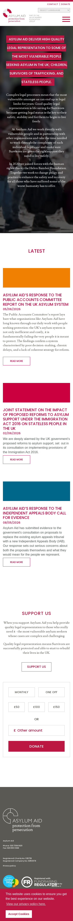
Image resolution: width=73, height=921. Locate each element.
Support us (36, 577)
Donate (65, 4)
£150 (56, 707)
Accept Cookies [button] (18, 914)
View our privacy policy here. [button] (26, 904)
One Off (51, 692)
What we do (36, 572)
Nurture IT (56, 886)
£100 (36, 707)
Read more (16, 361)
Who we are (36, 567)
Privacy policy (9, 866)
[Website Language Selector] (54, 10)
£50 (16, 707)
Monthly (21, 692)
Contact (52, 4)
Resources (36, 583)
